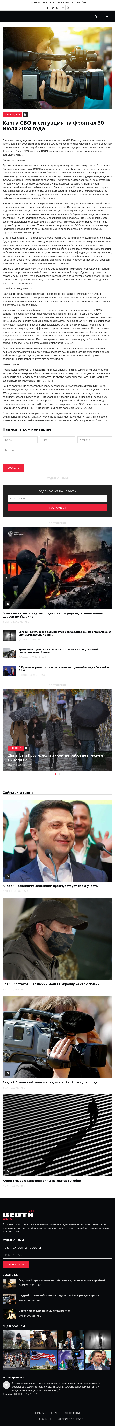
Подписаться (57, 508)
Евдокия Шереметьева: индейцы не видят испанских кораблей (62, 1280)
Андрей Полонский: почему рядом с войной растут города (50, 1082)
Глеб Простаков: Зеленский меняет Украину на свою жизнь (51, 984)
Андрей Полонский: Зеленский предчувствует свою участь (50, 886)
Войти (81, 2)
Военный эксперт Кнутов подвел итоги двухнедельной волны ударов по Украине (53, 615)
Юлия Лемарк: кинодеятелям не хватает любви (42, 1181)
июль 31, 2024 (12, 114)
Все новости (65, 2)
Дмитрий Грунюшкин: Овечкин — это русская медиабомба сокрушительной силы (59, 651)
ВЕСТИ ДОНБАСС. (73, 1418)
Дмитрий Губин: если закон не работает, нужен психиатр (55, 757)
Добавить (13, 468)
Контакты (48, 2)
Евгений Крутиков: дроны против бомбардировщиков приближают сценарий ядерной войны (65, 633)
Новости (16, 748)
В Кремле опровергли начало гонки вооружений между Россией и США (64, 668)
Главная (35, 2)
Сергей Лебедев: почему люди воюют (45, 1310)
